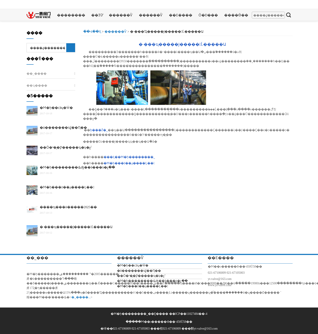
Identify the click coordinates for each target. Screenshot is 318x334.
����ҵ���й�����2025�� (68, 207)
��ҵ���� (36, 85)
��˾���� (36, 73)
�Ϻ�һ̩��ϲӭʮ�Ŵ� (56, 107)
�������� (71, 15)
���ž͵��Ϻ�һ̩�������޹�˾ (129, 157)
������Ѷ (120, 15)
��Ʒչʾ (97, 15)
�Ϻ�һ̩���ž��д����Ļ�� (129, 163)
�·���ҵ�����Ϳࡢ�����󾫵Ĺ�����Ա (182, 44)
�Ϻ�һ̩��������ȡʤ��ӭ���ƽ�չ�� (77, 167)
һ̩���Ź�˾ (99, 130)
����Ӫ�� (236, 15)
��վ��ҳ (92, 31)
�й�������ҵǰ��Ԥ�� (63, 127)
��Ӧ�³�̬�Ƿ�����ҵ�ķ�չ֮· (66, 147)
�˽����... (81, 297)
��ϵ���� (180, 15)
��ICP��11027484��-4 (188, 313)
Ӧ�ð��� (208, 15)
